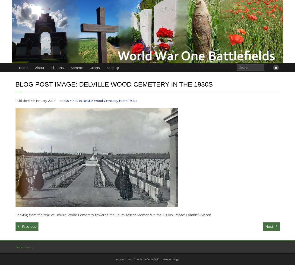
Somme (77, 67)
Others (95, 67)
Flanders (57, 67)
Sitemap (113, 67)
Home (23, 67)
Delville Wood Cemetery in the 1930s (110, 101)
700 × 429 (70, 101)
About (39, 67)
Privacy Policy (24, 247)
